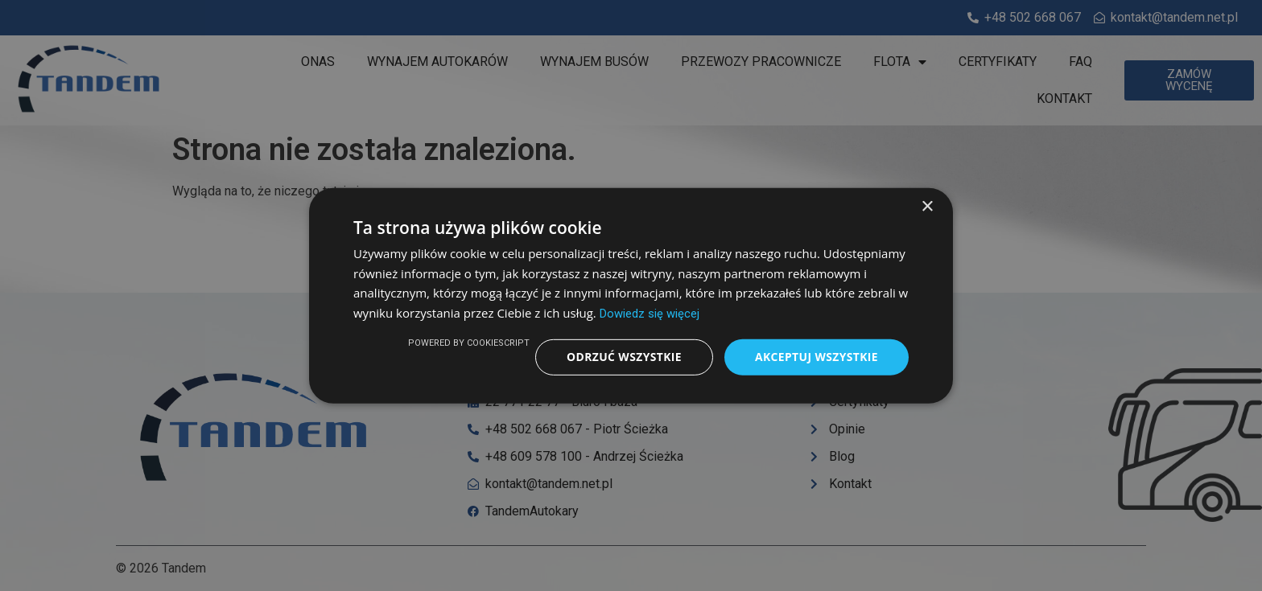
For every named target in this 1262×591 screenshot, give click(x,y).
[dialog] (631, 295)
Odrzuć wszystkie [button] (623, 356)
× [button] (927, 206)
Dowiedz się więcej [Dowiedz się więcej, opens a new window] (649, 313)
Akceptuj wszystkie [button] (816, 356)
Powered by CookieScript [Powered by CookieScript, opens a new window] (467, 343)
